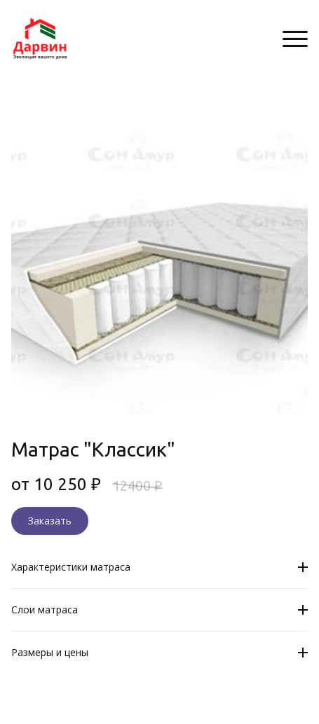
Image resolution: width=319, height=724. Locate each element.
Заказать (50, 520)
